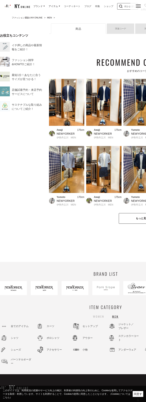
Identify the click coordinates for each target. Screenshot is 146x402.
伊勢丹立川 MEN (66, 137)
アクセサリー (54, 349)
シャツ (14, 337)
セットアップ (90, 326)
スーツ (50, 326)
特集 (97, 6)
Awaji (60, 130)
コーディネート (72, 6)
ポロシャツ (53, 337)
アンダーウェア (127, 349)
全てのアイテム (20, 326)
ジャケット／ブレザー (126, 326)
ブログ (87, 6)
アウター (88, 337)
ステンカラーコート (128, 337)
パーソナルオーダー (21, 361)
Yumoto (61, 197)
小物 (85, 349)
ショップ (108, 6)
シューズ (16, 349)
